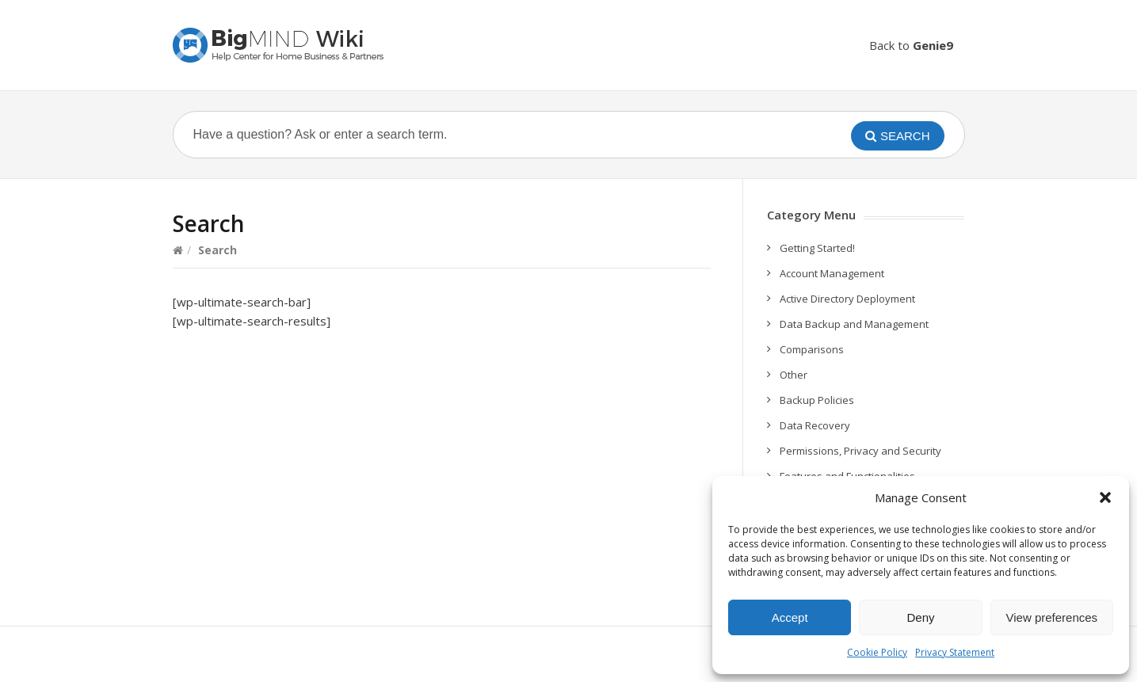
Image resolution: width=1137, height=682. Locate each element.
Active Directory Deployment (847, 298)
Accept (790, 617)
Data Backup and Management (854, 324)
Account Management (832, 273)
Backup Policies (817, 400)
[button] (1105, 497)
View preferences (1052, 617)
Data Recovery (815, 425)
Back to (911, 45)
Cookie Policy (877, 652)
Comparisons (812, 349)
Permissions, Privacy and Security (860, 451)
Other (793, 375)
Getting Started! (817, 248)
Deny (920, 617)
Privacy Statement (954, 652)
